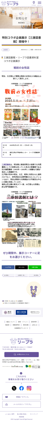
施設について (10, 321)
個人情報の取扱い (22, 414)
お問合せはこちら (23, 354)
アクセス (34, 5)
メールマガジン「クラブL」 (23, 405)
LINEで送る (35, 267)
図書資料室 (16, 325)
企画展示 (5, 49)
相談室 (7, 325)
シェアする (8, 267)
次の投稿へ (6, 275)
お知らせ (34, 325)
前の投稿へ (36, 275)
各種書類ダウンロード (21, 328)
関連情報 (21, 417)
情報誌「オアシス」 (23, 397)
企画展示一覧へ (21, 275)
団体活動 (26, 325)
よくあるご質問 (9, 414)
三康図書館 (6, 164)
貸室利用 (34, 321)
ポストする (21, 267)
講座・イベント (23, 321)
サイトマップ (34, 414)
